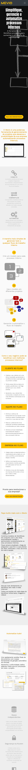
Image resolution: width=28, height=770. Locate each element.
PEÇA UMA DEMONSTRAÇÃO (14, 117)
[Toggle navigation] (25, 2)
